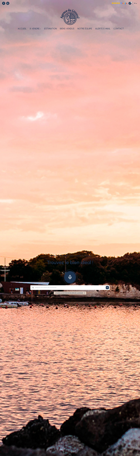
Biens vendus (67, 29)
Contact (118, 29)
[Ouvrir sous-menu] (40, 28)
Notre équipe (84, 29)
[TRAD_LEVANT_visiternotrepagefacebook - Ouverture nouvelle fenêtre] (3, 3)
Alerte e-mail (102, 29)
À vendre (34, 29)
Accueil (22, 29)
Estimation (50, 29)
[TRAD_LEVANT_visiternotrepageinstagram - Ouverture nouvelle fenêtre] (7, 3)
